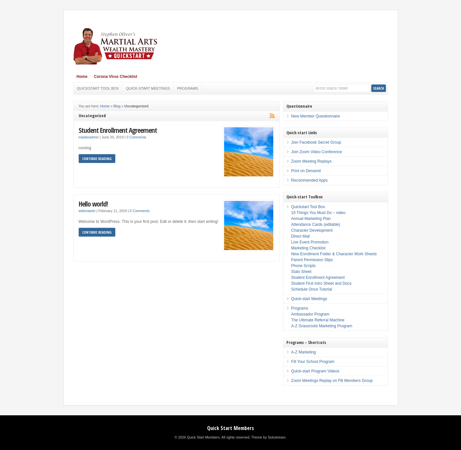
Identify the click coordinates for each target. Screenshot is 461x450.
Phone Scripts (303, 265)
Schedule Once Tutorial (311, 289)
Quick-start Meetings (148, 88)
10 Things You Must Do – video (318, 212)
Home (82, 76)
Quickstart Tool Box (98, 88)
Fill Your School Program (313, 361)
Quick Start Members (230, 428)
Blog (116, 106)
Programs (187, 88)
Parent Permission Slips (312, 260)
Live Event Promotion (310, 242)
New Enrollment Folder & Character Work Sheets (334, 254)
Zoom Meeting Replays (311, 161)
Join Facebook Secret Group (316, 142)
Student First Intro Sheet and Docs (321, 283)
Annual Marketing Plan (311, 218)
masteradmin (89, 137)
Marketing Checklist (308, 248)
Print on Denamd (306, 171)
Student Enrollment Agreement (118, 130)
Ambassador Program (310, 314)
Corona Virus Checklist (115, 76)
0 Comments (136, 137)
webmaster (87, 211)
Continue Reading (97, 158)
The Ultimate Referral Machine (318, 320)
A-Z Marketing (303, 352)
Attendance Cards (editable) (315, 224)
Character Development (312, 230)
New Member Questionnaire (315, 116)
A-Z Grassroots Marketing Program (322, 326)
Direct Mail (300, 236)
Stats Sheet (301, 271)
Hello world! (93, 203)
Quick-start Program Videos (315, 371)
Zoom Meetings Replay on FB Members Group (332, 380)
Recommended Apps (309, 180)
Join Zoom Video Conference (316, 152)
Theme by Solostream (268, 437)
